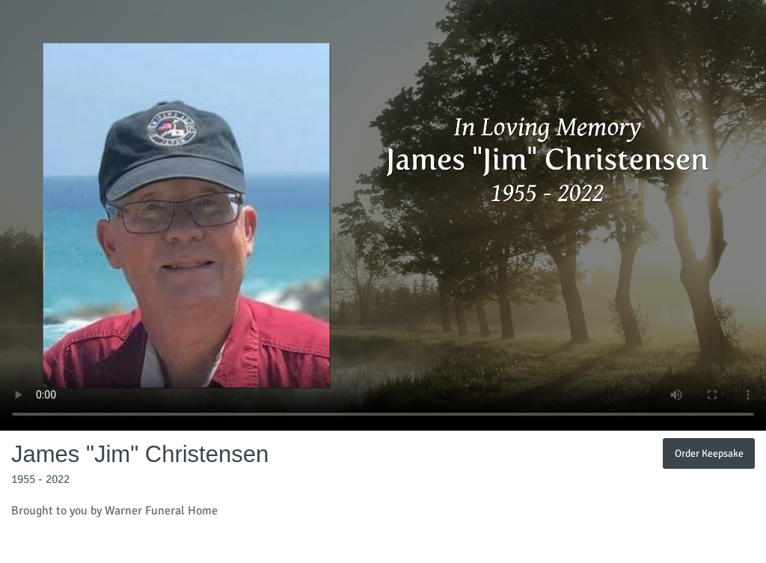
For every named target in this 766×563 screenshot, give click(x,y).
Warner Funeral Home (161, 510)
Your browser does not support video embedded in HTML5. (383, 215)
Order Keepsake (709, 453)
